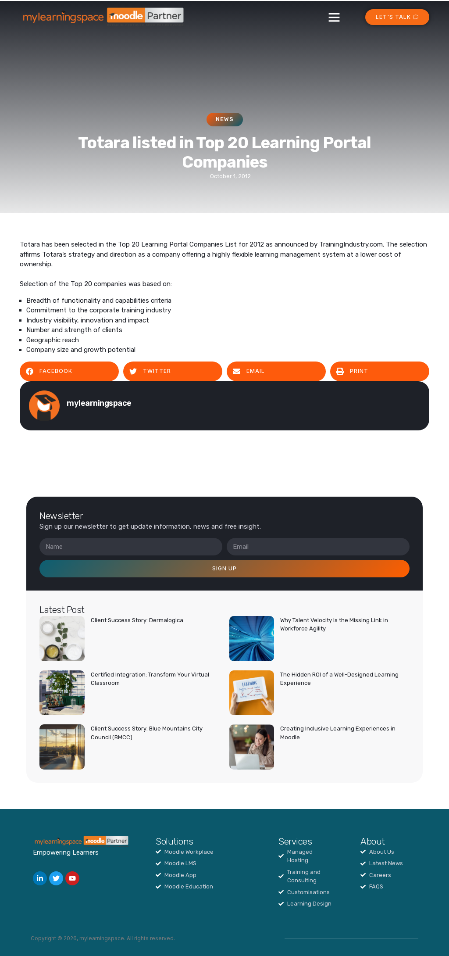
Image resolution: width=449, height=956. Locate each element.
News (225, 119)
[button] (334, 17)
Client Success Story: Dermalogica (137, 620)
